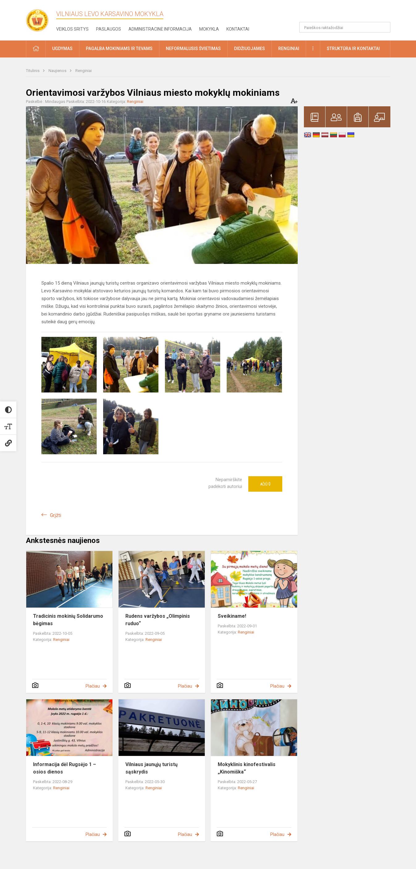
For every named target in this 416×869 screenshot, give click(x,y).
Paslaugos (108, 29)
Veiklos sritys (72, 29)
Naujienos (57, 70)
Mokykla (209, 29)
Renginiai (83, 70)
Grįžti (55, 515)
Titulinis (33, 70)
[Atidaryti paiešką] (383, 27)
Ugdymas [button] (62, 48)
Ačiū (265, 484)
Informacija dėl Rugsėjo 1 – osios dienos (64, 768)
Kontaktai (237, 29)
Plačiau (93, 686)
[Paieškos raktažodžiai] (344, 27)
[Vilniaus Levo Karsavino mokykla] (40, 18)
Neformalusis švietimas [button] (193, 48)
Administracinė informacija (160, 29)
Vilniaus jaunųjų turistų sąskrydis (151, 768)
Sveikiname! (232, 616)
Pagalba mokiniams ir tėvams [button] (119, 48)
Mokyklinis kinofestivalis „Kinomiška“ (246, 768)
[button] (348, 13)
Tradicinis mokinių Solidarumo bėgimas (68, 619)
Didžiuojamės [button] (249, 48)
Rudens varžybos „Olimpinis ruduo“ (157, 619)
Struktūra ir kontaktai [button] (353, 48)
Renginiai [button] (288, 48)
